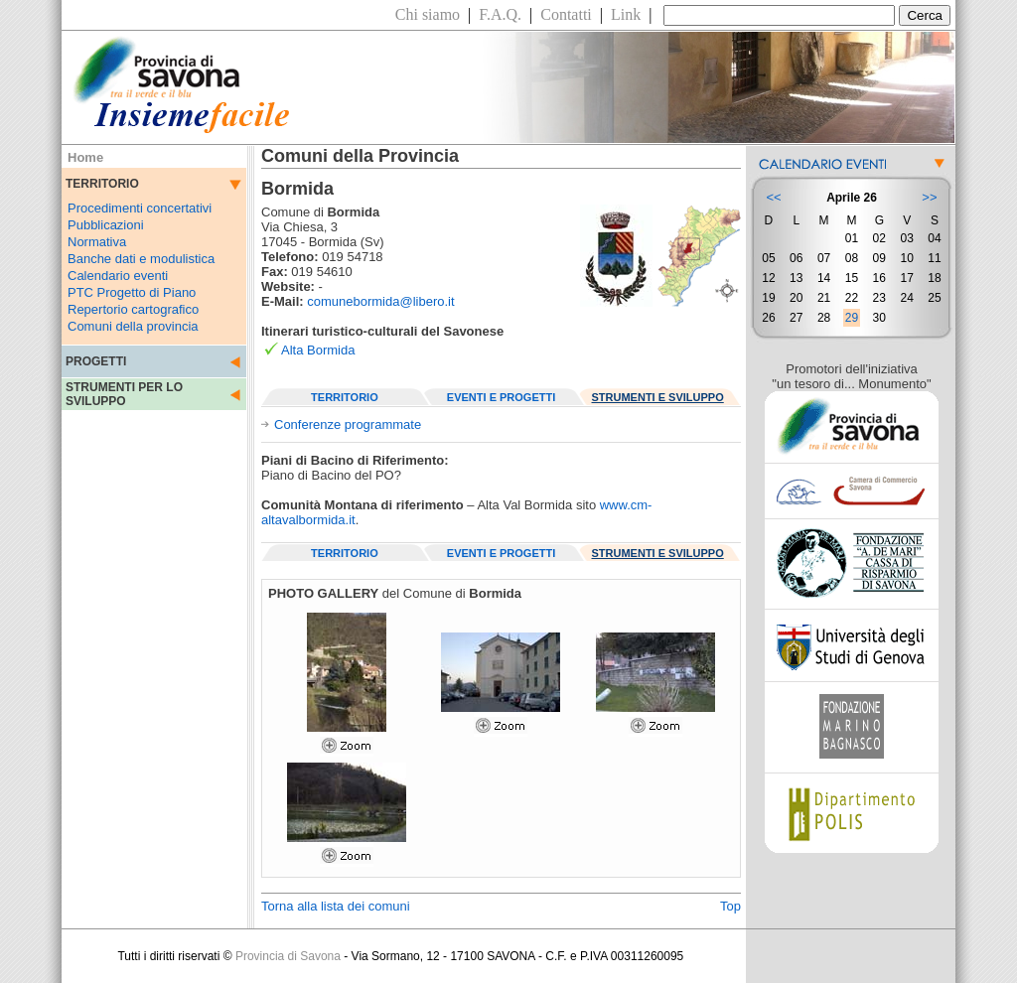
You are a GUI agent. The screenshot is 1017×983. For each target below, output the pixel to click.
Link (626, 14)
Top (730, 906)
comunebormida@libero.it (380, 301)
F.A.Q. (500, 14)
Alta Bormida (318, 350)
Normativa (97, 241)
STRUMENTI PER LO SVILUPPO (124, 394)
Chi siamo (427, 14)
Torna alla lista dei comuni (335, 906)
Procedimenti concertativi (140, 208)
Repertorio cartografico (133, 309)
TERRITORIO (344, 397)
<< (773, 197)
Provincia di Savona (288, 956)
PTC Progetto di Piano (132, 292)
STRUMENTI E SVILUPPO (658, 397)
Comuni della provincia (133, 326)
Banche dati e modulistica (141, 258)
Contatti (566, 14)
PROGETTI (96, 361)
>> (929, 197)
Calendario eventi (118, 275)
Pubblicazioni (106, 224)
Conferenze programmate (347, 424)
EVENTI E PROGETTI (501, 397)
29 (851, 318)
